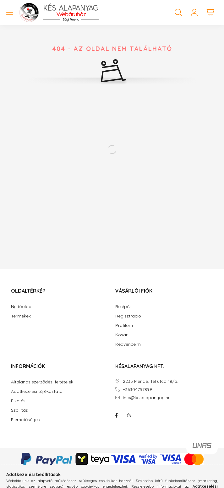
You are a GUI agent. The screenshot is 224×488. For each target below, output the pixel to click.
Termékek (21, 316)
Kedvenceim (128, 344)
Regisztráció (128, 316)
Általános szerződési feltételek (42, 382)
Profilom (124, 325)
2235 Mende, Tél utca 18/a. (150, 381)
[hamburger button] (9, 12)
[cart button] (210, 12)
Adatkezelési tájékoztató (37, 391)
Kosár (121, 335)
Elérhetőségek (25, 419)
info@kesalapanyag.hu (147, 397)
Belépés (123, 306)
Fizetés (18, 401)
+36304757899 (137, 389)
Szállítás (19, 410)
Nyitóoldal (21, 306)
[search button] (178, 12)
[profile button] (194, 12)
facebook (116, 415)
